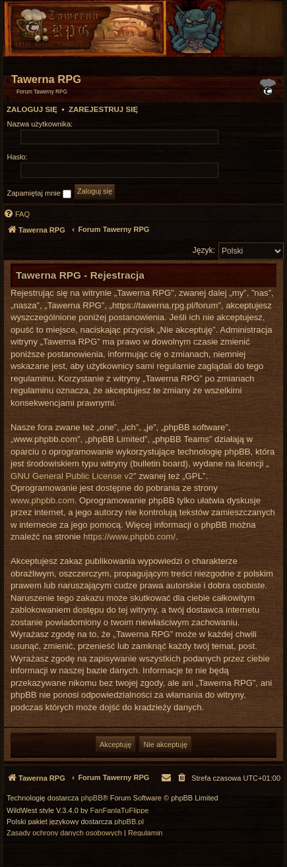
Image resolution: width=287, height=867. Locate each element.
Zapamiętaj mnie (39, 193)
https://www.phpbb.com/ (129, 537)
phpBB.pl (129, 822)
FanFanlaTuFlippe (119, 811)
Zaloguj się (32, 109)
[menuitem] (256, 66)
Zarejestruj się (103, 109)
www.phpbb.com (43, 500)
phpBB (92, 798)
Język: (204, 250)
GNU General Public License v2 (72, 476)
